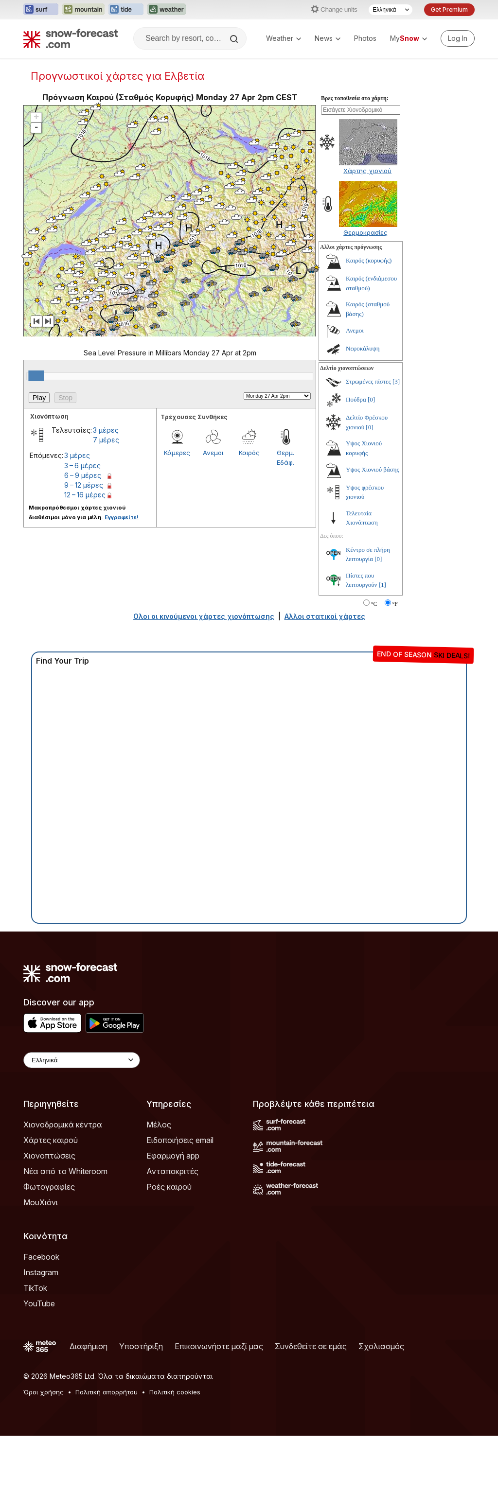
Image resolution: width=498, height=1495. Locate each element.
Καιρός (249, 512)
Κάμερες (177, 512)
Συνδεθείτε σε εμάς (311, 1405)
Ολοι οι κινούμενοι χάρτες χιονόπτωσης (203, 675)
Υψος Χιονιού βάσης (372, 528)
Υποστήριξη (141, 1405)
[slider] (36, 435)
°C (374, 663)
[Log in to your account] (458, 38)
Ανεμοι (213, 512)
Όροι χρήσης (43, 1451)
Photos (365, 38)
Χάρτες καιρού (50, 1199)
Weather (283, 38)
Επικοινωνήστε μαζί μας (219, 1405)
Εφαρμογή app (172, 1215)
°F (395, 663)
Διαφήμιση (88, 1405)
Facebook (41, 1316)
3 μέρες (106, 489)
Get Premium (449, 9)
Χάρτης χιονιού (367, 230)
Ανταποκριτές (172, 1230)
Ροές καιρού (169, 1246)
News (327, 38)
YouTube (39, 1363)
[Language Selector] (390, 9)
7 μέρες (106, 499)
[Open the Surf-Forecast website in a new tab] (40, 9)
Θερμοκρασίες (365, 292)
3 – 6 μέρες (82, 525)
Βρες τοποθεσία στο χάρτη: (355, 157)
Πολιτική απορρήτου (106, 1451)
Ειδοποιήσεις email (179, 1199)
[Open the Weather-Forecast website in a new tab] (166, 9)
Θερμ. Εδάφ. (285, 517)
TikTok (35, 1347)
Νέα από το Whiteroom (65, 1230)
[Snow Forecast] (70, 38)
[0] (371, 458)
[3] (396, 440)
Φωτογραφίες (49, 1246)
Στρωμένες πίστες (368, 440)
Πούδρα (356, 458)
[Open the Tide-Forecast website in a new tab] (125, 9)
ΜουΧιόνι (40, 1261)
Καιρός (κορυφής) (368, 319)
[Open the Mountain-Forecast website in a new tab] (83, 9)
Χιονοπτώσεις (49, 1215)
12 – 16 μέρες (85, 554)
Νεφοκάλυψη (363, 407)
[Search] (235, 39)
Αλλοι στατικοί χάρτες (325, 675)
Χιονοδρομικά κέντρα (62, 1184)
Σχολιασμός (381, 1405)
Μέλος (158, 1184)
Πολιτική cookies (174, 1451)
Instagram (40, 1332)
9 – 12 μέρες (83, 544)
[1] (382, 644)
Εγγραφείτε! (122, 576)
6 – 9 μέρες (82, 534)
